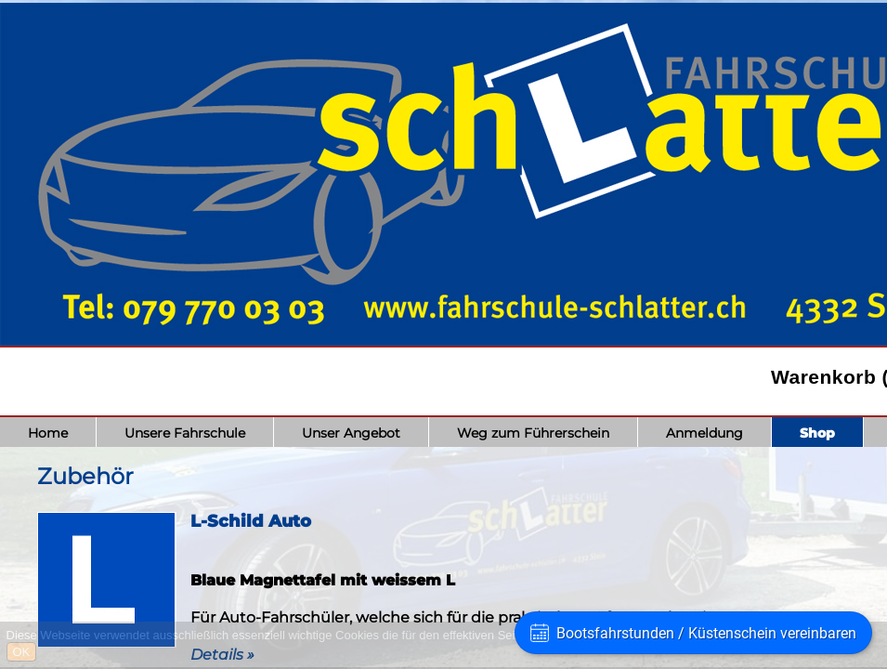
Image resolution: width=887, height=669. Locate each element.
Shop (817, 433)
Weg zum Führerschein (533, 433)
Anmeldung (704, 433)
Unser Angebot (351, 433)
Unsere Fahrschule (184, 433)
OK (22, 652)
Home (48, 433)
